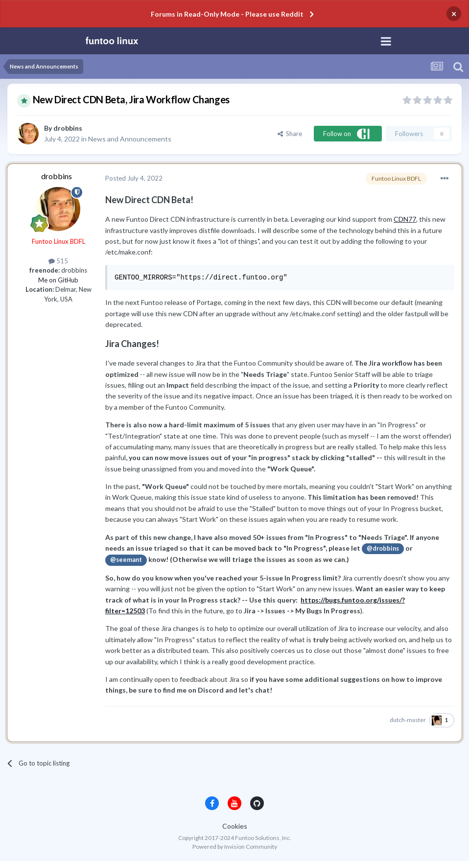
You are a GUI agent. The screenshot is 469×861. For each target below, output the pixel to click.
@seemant (126, 559)
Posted (134, 178)
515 (58, 261)
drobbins (67, 128)
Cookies (234, 826)
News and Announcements (129, 139)
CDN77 (405, 219)
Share (290, 134)
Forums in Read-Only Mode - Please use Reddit (227, 14)
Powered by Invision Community (234, 846)
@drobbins (383, 548)
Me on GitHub (58, 280)
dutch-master (408, 719)
